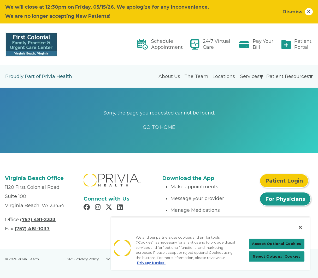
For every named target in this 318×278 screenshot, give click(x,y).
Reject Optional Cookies (277, 256)
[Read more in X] (110, 208)
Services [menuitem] (250, 76)
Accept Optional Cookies (276, 243)
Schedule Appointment (167, 44)
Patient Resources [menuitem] (287, 76)
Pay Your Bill (263, 44)
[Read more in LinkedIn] (120, 208)
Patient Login (284, 181)
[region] (210, 243)
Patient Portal (302, 44)
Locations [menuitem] (224, 76)
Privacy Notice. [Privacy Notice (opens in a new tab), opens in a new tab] (151, 263)
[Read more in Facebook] (87, 208)
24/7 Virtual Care (216, 44)
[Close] (300, 227)
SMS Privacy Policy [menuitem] (83, 259)
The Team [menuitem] (196, 76)
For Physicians (285, 199)
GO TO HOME (159, 127)
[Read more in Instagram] (98, 208)
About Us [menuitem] (169, 76)
